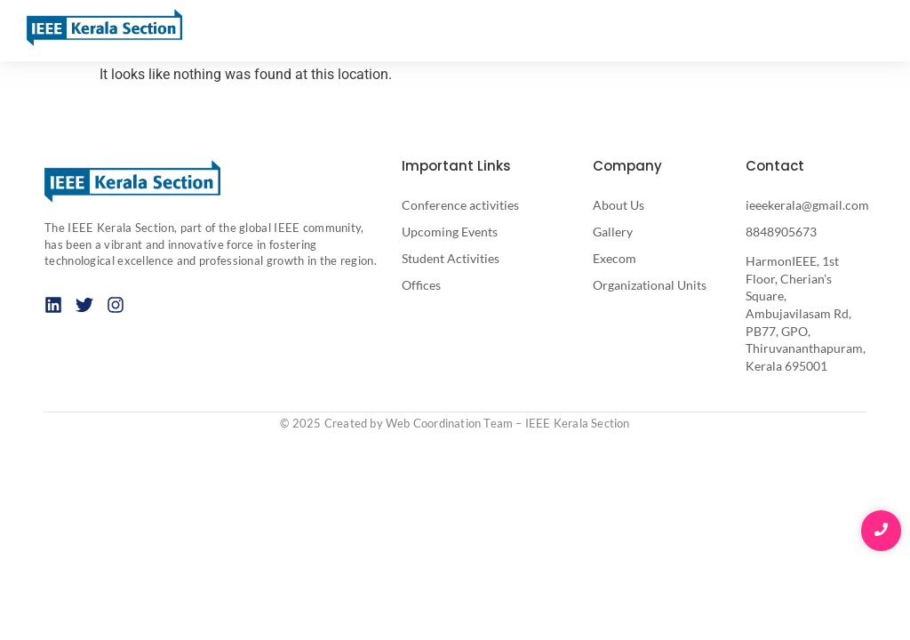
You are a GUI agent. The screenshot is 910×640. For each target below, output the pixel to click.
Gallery (613, 231)
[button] (876, 31)
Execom (614, 258)
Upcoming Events (450, 231)
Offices (421, 284)
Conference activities (460, 204)
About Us (618, 204)
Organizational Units (649, 284)
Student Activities (450, 258)
